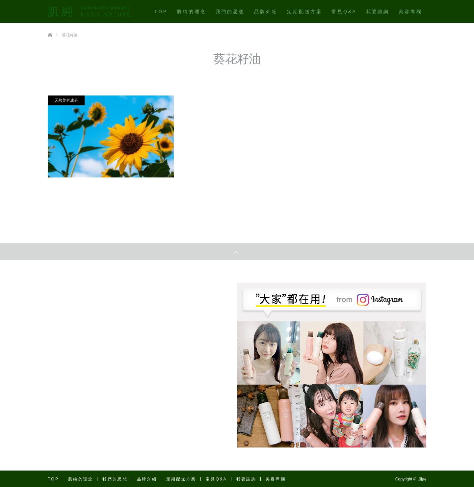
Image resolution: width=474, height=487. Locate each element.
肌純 (422, 479)
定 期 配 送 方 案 (304, 11)
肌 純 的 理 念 (191, 11)
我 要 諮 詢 (377, 11)
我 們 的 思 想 (230, 11)
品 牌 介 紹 (265, 11)
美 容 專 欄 (410, 11)
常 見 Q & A (343, 11)
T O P (160, 11)
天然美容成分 (66, 100)
